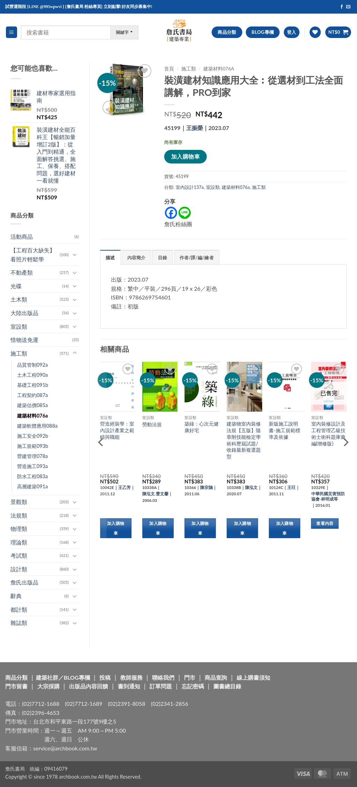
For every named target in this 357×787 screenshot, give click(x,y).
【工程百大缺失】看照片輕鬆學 (32, 254)
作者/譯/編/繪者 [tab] (197, 257)
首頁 (169, 68)
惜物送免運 (24, 339)
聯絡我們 (163, 677)
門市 (189, 677)
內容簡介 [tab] (136, 257)
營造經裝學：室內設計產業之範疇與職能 (117, 430)
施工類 (18, 353)
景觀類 (18, 501)
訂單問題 (161, 686)
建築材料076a (32, 416)
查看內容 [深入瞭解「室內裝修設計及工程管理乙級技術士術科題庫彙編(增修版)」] (324, 523)
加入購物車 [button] (115, 528)
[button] (11, 32)
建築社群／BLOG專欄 (63, 677)
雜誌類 (18, 622)
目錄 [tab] (162, 257)
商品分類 (16, 677)
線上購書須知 (253, 677)
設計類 (18, 569)
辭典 (16, 596)
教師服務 (131, 677)
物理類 (18, 528)
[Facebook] (171, 213)
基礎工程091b (32, 385)
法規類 (18, 515)
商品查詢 (216, 677)
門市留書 (16, 686)
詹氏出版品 (24, 582)
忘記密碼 (193, 686)
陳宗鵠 (206, 487)
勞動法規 (152, 424)
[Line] (184, 213)
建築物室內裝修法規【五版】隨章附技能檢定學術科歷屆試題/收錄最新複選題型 (244, 440)
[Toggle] (74, 254)
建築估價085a (32, 405)
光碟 (16, 286)
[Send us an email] (348, 7)
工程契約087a (32, 395)
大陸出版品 (24, 313)
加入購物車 (185, 156)
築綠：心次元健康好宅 (201, 427)
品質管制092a (32, 365)
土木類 (18, 299)
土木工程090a (32, 375)
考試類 (18, 555)
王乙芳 (124, 487)
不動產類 (21, 272)
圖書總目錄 (227, 686)
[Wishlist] (315, 32)
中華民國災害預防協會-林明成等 (328, 496)
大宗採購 (48, 686)
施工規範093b (32, 446)
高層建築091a (32, 486)
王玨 (291, 487)
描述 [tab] (110, 257)
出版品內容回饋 (88, 686)
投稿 (105, 677)
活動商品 (21, 236)
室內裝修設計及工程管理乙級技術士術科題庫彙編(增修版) (328, 433)
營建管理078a (32, 456)
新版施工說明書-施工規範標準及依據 (284, 430)
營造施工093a (32, 466)
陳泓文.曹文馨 (155, 493)
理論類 (18, 542)
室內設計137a (190, 187)
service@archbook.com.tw (65, 748)
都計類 (18, 609)
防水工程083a (32, 476)
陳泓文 (251, 487)
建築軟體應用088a (37, 426)
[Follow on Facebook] (342, 7)
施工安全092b (32, 436)
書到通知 (129, 686)
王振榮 (194, 127)
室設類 (18, 326)
